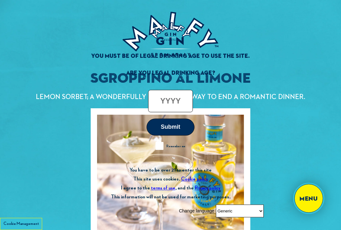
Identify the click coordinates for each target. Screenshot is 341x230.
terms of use (163, 188)
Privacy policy (207, 188)
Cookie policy (194, 179)
